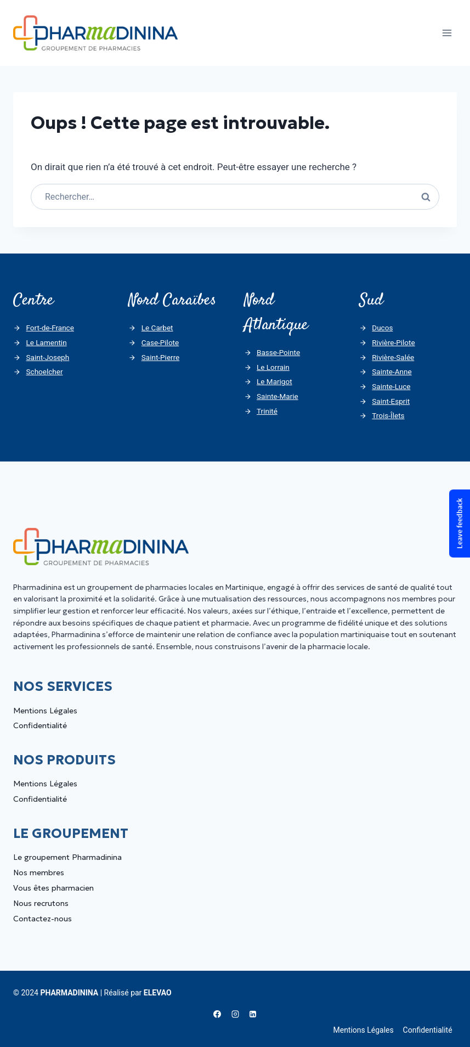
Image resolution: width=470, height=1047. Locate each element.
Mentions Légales (45, 711)
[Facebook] (217, 1014)
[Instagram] (235, 1014)
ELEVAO (158, 992)
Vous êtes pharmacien (53, 888)
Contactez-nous (42, 919)
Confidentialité (40, 725)
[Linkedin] (253, 1014)
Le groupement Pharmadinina (67, 857)
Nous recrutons (41, 903)
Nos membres (38, 872)
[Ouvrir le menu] (447, 32)
